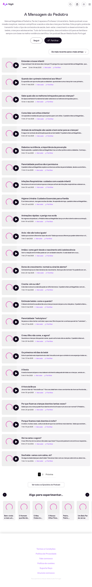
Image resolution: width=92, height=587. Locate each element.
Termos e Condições (46, 549)
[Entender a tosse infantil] (54, 62)
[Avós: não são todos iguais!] (54, 234)
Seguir (36, 40)
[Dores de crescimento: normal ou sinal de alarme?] (54, 268)
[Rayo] (46, 541)
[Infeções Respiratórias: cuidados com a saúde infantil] (54, 182)
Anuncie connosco (46, 573)
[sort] (68, 52)
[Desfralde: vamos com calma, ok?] (54, 456)
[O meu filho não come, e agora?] (54, 336)
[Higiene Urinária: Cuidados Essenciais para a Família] (54, 199)
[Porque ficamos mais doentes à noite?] (54, 422)
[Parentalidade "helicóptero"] (54, 319)
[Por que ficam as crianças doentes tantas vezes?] (54, 405)
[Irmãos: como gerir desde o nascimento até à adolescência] (54, 251)
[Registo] (83, 4)
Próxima (49, 474)
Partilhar (53, 40)
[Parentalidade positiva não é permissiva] (54, 165)
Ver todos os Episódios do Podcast (46, 485)
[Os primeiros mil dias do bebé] (54, 353)
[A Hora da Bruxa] (54, 388)
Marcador (47, 67)
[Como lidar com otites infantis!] (54, 114)
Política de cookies (46, 563)
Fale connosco (46, 558)
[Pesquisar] (70, 4)
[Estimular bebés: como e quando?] (54, 302)
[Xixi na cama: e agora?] (54, 439)
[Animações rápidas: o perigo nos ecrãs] (54, 217)
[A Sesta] (54, 371)
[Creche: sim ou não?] (54, 285)
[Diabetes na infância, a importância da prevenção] (54, 148)
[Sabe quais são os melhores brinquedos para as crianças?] (54, 97)
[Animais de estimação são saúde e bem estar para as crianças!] (54, 131)
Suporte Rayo (46, 568)
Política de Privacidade (46, 553)
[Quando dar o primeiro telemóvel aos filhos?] (54, 80)
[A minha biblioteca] (77, 4)
